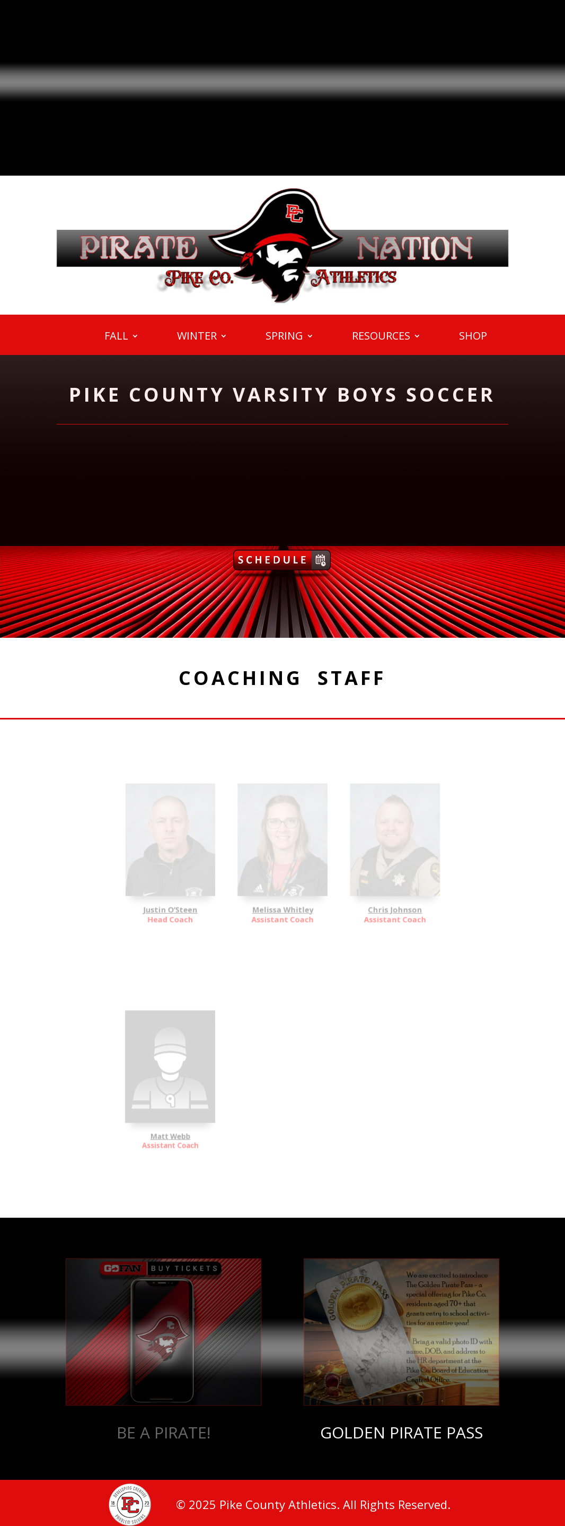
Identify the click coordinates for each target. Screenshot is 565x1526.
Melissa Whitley (282, 897)
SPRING (284, 337)
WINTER (197, 337)
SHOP (473, 337)
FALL (116, 337)
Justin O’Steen (195, 897)
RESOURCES (381, 337)
